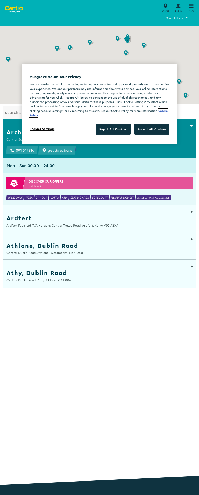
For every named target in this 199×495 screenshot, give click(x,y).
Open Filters (177, 18)
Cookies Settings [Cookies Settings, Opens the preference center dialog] (42, 129)
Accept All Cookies (152, 129)
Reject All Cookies (113, 129)
